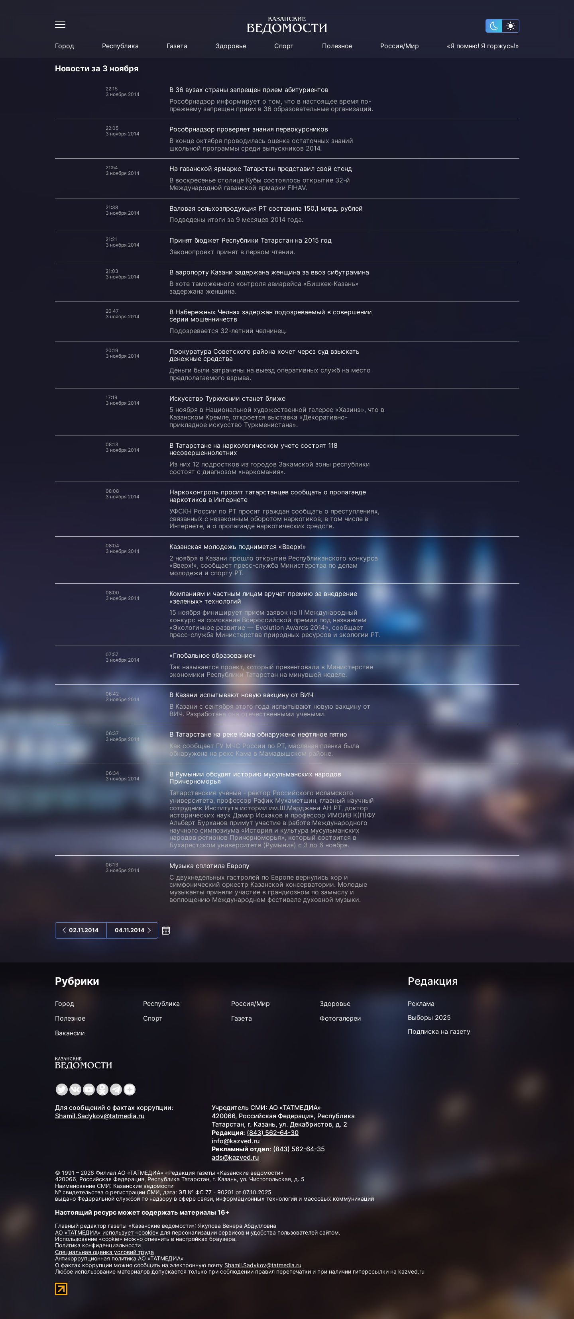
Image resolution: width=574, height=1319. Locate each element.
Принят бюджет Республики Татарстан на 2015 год (250, 240)
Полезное (337, 46)
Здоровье (231, 46)
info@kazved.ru (236, 1141)
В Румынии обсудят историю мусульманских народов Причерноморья (255, 778)
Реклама (421, 1003)
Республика (120, 46)
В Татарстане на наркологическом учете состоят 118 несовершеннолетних (253, 449)
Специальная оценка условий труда (104, 1251)
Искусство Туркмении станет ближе (227, 398)
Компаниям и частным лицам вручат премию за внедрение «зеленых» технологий (263, 597)
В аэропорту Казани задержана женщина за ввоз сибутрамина (269, 272)
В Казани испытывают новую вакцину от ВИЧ (241, 695)
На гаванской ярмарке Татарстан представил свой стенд (260, 168)
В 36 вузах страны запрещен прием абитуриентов (248, 90)
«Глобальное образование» (212, 655)
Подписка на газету (439, 1031)
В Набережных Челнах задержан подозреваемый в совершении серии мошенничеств (270, 315)
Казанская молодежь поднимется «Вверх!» (237, 547)
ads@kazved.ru (235, 1157)
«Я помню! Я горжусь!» (483, 46)
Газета (177, 46)
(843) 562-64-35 (299, 1149)
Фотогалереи (340, 1018)
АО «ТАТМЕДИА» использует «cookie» (107, 1232)
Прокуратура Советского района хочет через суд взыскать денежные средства (264, 355)
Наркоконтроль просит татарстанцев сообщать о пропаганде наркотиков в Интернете (267, 496)
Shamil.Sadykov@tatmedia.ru (100, 1116)
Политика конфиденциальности (98, 1245)
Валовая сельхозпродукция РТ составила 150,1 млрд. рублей (266, 208)
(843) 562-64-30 (273, 1133)
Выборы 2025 (429, 1017)
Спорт (284, 46)
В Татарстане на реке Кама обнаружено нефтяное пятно (258, 734)
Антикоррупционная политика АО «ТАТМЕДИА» (119, 1258)
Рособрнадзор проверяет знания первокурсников (248, 129)
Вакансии (70, 1033)
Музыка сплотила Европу (209, 866)
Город (64, 46)
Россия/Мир (399, 46)
